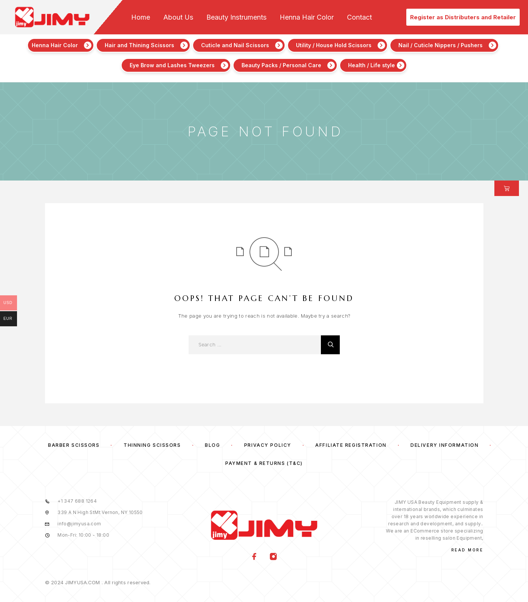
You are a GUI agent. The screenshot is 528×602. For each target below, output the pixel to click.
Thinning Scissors (152, 445)
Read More (467, 550)
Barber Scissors (73, 445)
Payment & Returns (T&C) (264, 463)
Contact (359, 17)
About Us (178, 17)
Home (140, 17)
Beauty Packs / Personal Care (281, 65)
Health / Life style (371, 65)
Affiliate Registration (350, 445)
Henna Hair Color (307, 17)
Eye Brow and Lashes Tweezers (172, 65)
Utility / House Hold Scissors (334, 45)
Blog (212, 445)
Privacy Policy (267, 445)
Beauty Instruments (236, 17)
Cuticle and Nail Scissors (235, 45)
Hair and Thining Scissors (139, 45)
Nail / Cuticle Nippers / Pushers (440, 45)
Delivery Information (444, 445)
